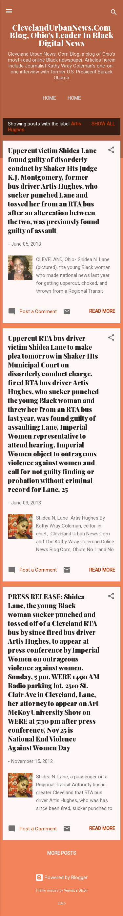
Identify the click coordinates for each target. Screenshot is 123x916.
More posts (61, 853)
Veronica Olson (76, 890)
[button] (111, 151)
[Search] (114, 13)
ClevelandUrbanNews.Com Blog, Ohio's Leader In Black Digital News (61, 35)
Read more (102, 311)
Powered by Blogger (61, 877)
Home (49, 98)
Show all (103, 124)
